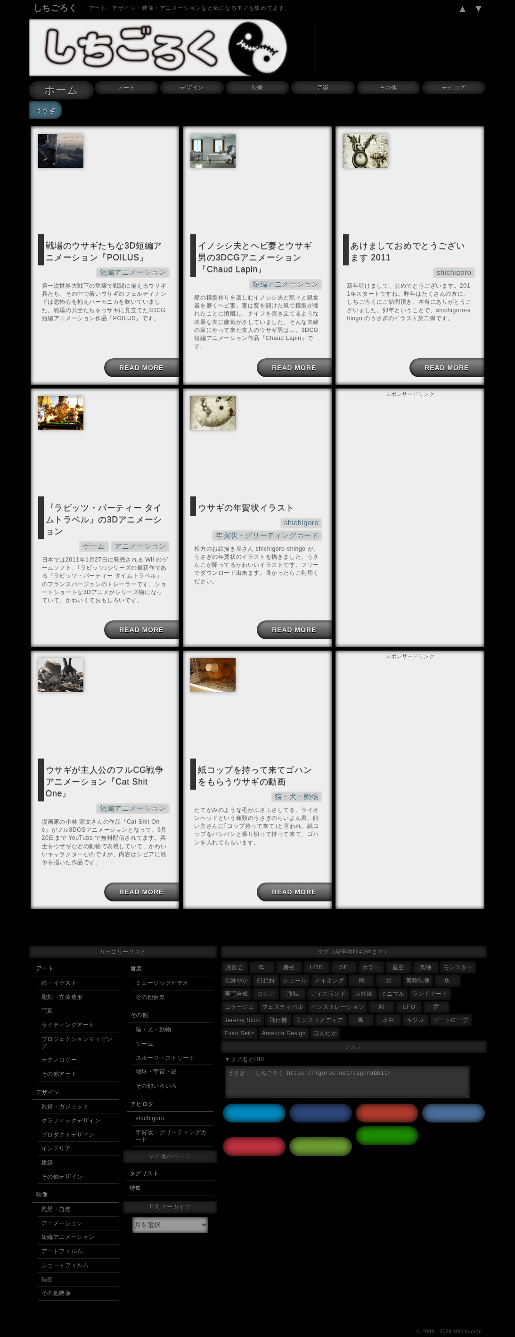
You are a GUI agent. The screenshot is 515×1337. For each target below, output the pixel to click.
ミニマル (393, 977)
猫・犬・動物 (299, 782)
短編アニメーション (137, 269)
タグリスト (144, 1156)
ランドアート (430, 977)
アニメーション (143, 525)
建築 (47, 1145)
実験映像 (418, 963)
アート (127, 87)
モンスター (458, 950)
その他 (388, 87)
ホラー (371, 950)
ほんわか (325, 1016)
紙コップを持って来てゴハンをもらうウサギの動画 (256, 763)
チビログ (454, 87)
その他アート (59, 1057)
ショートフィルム (65, 1248)
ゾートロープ (451, 1003)
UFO (409, 990)
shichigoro (456, 269)
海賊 (293, 977)
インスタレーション (337, 990)
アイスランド (328, 977)
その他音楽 (150, 980)
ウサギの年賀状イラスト (241, 501)
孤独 (426, 950)
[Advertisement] (410, 453)
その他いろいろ (156, 1068)
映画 (47, 1262)
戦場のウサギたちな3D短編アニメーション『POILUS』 (105, 250)
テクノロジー (59, 1043)
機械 (289, 950)
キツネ (416, 1003)
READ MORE (140, 362)
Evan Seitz (239, 1016)
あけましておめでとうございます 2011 (409, 250)
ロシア (266, 977)
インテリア (56, 1131)
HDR (316, 950)
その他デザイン (62, 1159)
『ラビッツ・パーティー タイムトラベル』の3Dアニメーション (105, 506)
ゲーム (102, 525)
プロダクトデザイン (68, 1117)
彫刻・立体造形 (62, 980)
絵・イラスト (59, 966)
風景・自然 (56, 1192)
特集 (135, 1171)
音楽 (323, 87)
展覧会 (235, 950)
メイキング (329, 963)
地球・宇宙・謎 (156, 1054)
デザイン (192, 87)
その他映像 (56, 1276)
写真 (47, 993)
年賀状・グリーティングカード (274, 527)
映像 (257, 87)
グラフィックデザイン (71, 1103)
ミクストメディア (319, 1003)
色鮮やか (236, 963)
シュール (295, 963)
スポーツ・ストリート (165, 1041)
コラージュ (239, 990)
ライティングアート (68, 1008)
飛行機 (278, 1003)
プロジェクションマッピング (77, 1025)
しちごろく (55, 8)
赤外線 (364, 977)
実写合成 (236, 977)
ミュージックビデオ (162, 966)
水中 (388, 1003)
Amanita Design (284, 1016)
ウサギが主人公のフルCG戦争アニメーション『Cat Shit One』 (106, 763)
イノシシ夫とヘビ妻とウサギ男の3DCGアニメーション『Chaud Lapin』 (256, 255)
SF (344, 950)
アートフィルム (62, 1234)
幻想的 (266, 963)
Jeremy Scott (243, 1003)
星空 (398, 950)
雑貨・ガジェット (65, 1089)
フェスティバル (282, 990)
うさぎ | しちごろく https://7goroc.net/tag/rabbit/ (348, 1065)
